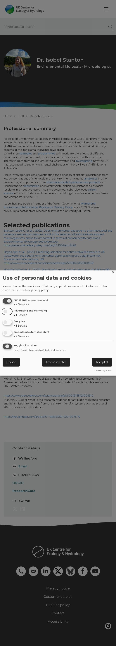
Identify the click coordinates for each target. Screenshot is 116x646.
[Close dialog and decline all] (113, 272)
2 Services (21, 304)
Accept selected (56, 362)
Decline (11, 362)
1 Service (20, 315)
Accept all (102, 362)
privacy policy (40, 290)
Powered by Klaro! (103, 370)
